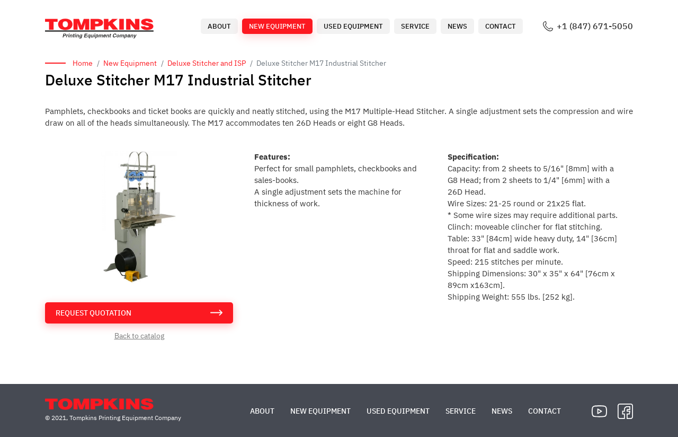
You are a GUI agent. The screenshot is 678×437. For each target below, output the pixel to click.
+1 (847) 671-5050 (595, 26)
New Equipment (277, 26)
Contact (500, 26)
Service (415, 26)
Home (83, 63)
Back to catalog (139, 335)
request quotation (93, 313)
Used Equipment (353, 26)
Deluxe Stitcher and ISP (206, 63)
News (457, 26)
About (219, 26)
